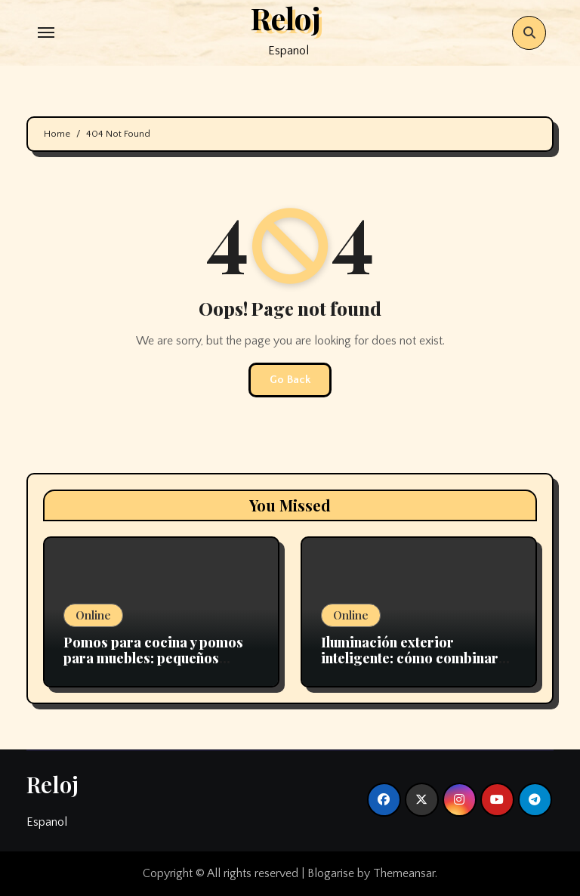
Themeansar (404, 873)
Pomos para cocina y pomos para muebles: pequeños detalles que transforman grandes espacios (153, 666)
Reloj (52, 784)
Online (93, 615)
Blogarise (330, 873)
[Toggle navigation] (46, 32)
